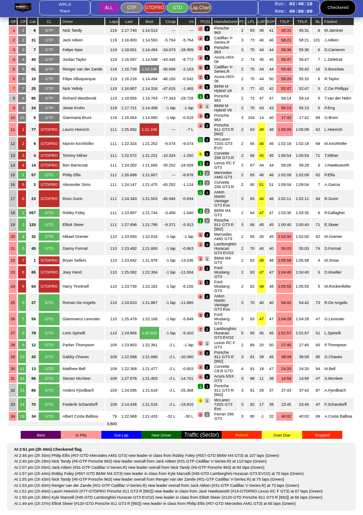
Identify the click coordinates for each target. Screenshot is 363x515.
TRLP (302, 21)
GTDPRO (154, 7)
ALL (109, 7)
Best (149, 21)
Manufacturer (225, 21)
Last (129, 21)
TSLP (285, 21)
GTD (177, 7)
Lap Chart (200, 7)
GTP (132, 7)
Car (33, 21)
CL (49, 21)
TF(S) (205, 21)
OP (13, 21)
